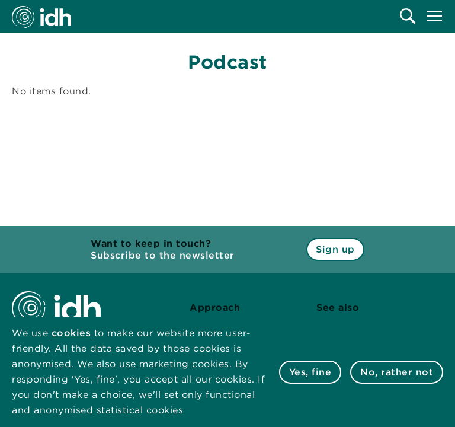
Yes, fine (310, 372)
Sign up (335, 249)
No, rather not (396, 372)
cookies (71, 333)
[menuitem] (407, 16)
